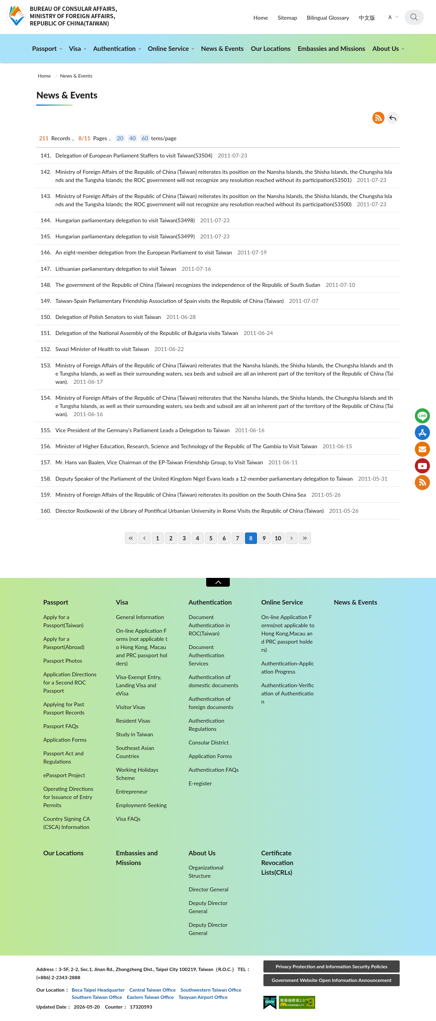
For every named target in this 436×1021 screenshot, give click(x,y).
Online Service (168, 48)
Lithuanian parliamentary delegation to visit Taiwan (123, 269)
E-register (200, 783)
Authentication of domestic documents (213, 681)
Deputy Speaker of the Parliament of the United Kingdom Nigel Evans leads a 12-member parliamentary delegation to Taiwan (212, 479)
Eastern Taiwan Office (150, 997)
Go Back (393, 118)
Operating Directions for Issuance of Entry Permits (68, 796)
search (414, 17)
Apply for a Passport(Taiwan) (63, 621)
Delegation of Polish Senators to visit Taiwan (116, 317)
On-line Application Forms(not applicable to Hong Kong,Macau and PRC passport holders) (287, 633)
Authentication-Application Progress (287, 667)
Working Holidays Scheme (137, 773)
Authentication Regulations (206, 724)
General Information (140, 617)
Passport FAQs (60, 726)
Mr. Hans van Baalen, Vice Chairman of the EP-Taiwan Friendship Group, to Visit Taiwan (167, 462)
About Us (385, 48)
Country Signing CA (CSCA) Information (66, 822)
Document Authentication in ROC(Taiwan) (209, 625)
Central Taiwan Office (153, 990)
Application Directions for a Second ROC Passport (70, 682)
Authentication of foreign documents (211, 702)
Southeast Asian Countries (135, 751)
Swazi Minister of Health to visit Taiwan (110, 349)
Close (218, 582)
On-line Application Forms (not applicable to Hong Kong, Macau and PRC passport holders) (141, 647)
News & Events (222, 48)
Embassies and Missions (331, 48)
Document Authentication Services (206, 655)
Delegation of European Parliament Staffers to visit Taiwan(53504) (141, 155)
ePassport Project (64, 775)
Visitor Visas (130, 707)
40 (132, 138)
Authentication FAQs (214, 769)
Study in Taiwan (134, 734)
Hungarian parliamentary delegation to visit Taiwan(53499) (133, 236)
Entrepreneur (131, 791)
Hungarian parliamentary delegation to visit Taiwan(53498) (133, 220)
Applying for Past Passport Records (63, 708)
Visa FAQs (128, 818)
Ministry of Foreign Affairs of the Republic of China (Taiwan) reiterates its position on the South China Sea (188, 495)
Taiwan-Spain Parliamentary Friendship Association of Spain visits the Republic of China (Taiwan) (177, 301)
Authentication (114, 48)
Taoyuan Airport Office (203, 997)
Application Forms (65, 739)
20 (120, 138)
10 (278, 538)
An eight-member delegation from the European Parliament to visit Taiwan (151, 252)
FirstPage (131, 538)
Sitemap (287, 17)
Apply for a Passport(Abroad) (63, 642)
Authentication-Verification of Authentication (287, 693)
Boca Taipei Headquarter (98, 990)
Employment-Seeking (141, 805)
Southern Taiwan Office (97, 997)
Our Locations (271, 48)
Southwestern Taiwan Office (210, 990)
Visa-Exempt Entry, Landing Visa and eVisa (138, 685)
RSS (378, 118)
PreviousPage (144, 538)
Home (260, 17)
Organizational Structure (206, 871)
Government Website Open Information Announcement (331, 980)
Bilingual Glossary (328, 17)
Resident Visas (133, 720)
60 (145, 138)
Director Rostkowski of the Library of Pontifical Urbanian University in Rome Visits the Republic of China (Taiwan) (197, 511)
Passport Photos (62, 660)
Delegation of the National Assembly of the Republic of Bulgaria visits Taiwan (154, 333)
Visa (75, 48)
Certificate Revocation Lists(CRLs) (277, 862)
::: (3, 5)
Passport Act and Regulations (63, 757)
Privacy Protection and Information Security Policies (331, 966)
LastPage (305, 538)
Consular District (209, 742)
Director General (208, 889)
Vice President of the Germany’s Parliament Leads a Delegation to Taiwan (150, 430)
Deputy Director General (208, 907)
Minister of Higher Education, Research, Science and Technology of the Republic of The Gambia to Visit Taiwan (194, 446)
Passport (44, 48)
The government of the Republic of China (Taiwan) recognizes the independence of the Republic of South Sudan (195, 285)
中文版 (367, 17)
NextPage (292, 538)
